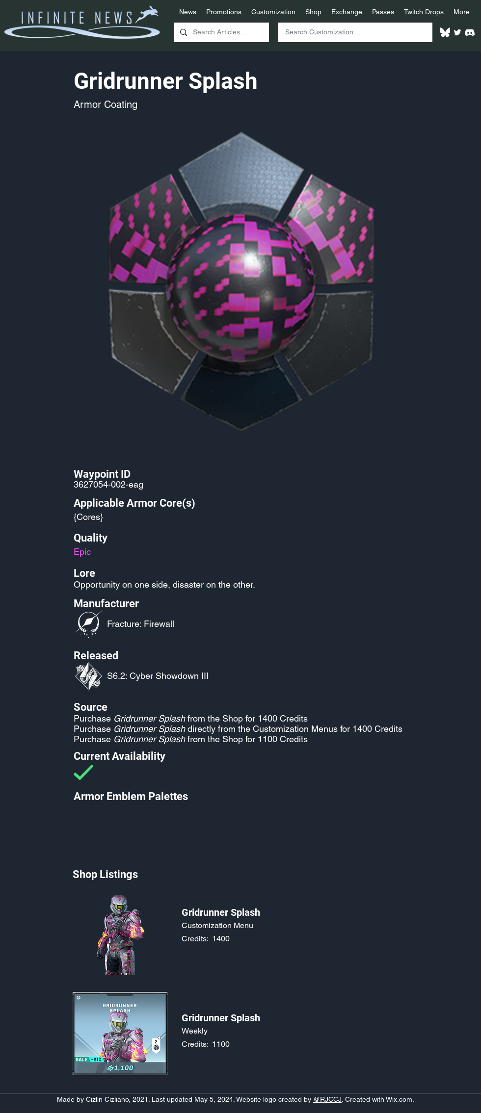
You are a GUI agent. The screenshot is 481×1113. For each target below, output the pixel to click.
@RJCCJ (327, 1099)
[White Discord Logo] (470, 32)
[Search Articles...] (220, 32)
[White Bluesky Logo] (445, 32)
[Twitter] (457, 32)
